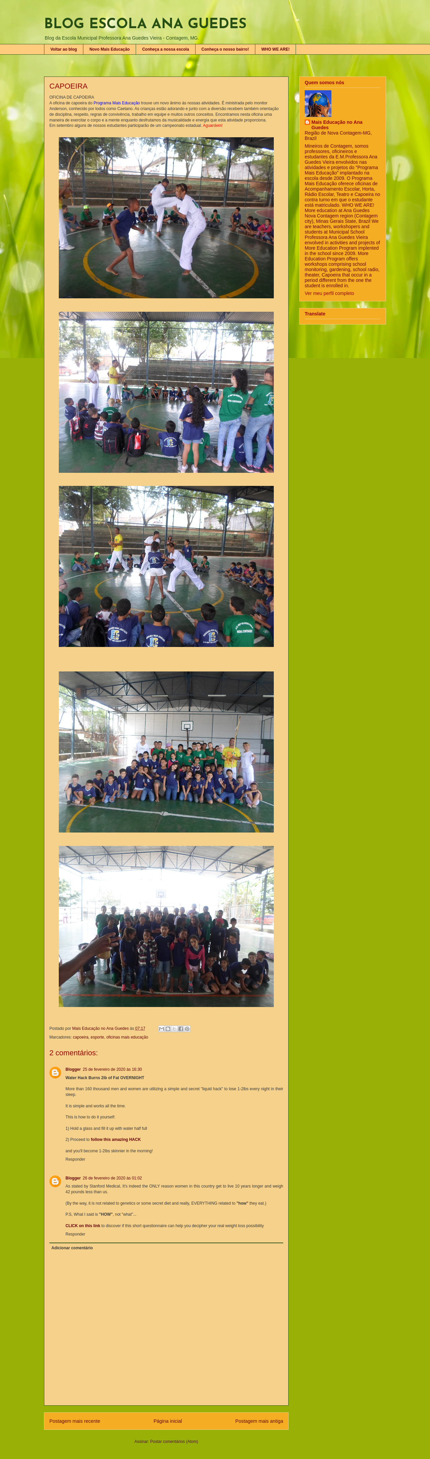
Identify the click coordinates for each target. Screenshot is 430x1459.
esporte (97, 1037)
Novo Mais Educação (109, 49)
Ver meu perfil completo (329, 293)
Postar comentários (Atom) (174, 1441)
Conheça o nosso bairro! (225, 49)
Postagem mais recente (74, 1421)
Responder (75, 1159)
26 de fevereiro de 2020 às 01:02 (112, 1178)
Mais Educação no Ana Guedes (336, 124)
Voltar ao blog (63, 49)
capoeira (80, 1037)
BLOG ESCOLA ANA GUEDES (145, 24)
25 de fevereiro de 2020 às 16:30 (112, 1069)
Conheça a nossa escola (165, 49)
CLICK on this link (83, 1225)
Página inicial (168, 1421)
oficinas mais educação (127, 1037)
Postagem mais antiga (259, 1421)
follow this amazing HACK (116, 1139)
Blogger (73, 1069)
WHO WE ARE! (275, 49)
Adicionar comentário (72, 1248)
